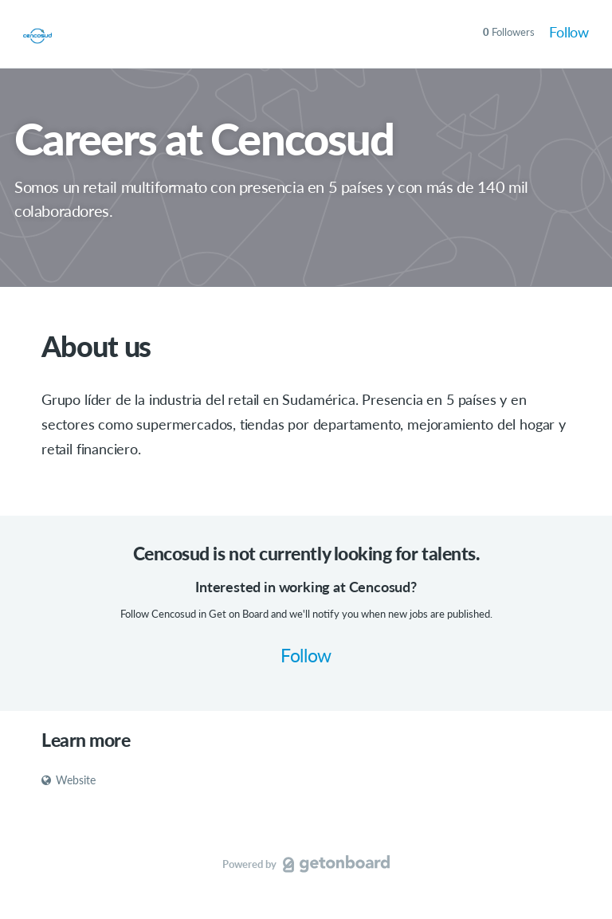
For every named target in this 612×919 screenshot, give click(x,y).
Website (68, 780)
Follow (569, 32)
